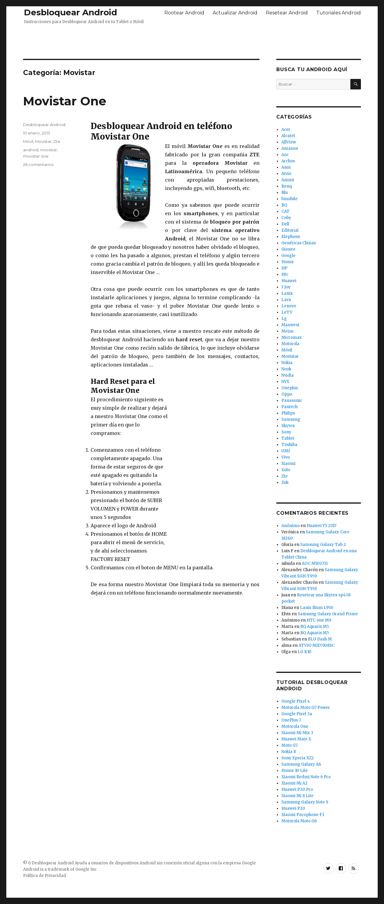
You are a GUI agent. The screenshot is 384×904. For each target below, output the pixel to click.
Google (288, 255)
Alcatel (288, 135)
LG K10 (304, 651)
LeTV (286, 312)
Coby (286, 217)
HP (284, 268)
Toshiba (289, 444)
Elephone (290, 236)
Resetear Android (287, 13)
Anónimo (290, 525)
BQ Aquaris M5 (314, 626)
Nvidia (287, 375)
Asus (286, 167)
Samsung (290, 419)
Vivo (285, 457)
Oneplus (289, 387)
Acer (285, 129)
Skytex (288, 425)
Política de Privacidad (44, 875)
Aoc (285, 154)
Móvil (28, 141)
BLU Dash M (320, 639)
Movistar (43, 141)
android (30, 149)
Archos (288, 161)
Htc (284, 274)
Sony (286, 432)
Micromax (291, 337)
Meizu (287, 331)
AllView (288, 142)
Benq (286, 186)
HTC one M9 (319, 620)
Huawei (288, 280)
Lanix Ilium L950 (316, 607)
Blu (284, 192)
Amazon (289, 148)
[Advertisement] (192, 39)
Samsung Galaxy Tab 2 (323, 544)
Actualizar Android (235, 13)
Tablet (287, 438)
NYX (285, 381)
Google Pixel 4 (295, 701)
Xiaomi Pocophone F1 (302, 814)
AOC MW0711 (315, 563)
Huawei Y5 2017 (321, 525)
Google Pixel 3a (296, 713)
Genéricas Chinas (298, 243)
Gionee (288, 249)
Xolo (285, 469)
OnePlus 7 (291, 720)
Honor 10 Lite (294, 770)
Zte (56, 141)
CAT (285, 211)
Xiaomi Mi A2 (294, 783)
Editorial (289, 230)
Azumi (287, 179)
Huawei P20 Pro (297, 789)
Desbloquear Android (70, 12)
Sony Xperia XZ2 (297, 758)
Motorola (290, 343)
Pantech (289, 406)
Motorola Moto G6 (299, 821)
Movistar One (64, 101)
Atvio (286, 173)
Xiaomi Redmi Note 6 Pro (306, 776)
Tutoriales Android (338, 13)
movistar (48, 149)
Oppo (286, 394)
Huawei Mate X (296, 739)
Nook (286, 369)
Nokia (286, 362)
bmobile (289, 198)
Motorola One (294, 726)
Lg (284, 318)
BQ (284, 205)
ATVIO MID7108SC (316, 645)
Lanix (287, 293)
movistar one (36, 156)
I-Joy (286, 287)
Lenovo (288, 306)
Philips (288, 413)
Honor (287, 261)
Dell (285, 224)
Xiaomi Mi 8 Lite (297, 795)
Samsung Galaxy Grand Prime (328, 613)
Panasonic (291, 400)
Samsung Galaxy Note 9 (304, 802)
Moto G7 (289, 745)
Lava (286, 299)
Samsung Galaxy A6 (301, 764)
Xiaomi (288, 463)
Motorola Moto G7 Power (305, 707)
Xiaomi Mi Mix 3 (297, 732)
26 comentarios (38, 164)
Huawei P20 (293, 808)
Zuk (285, 482)
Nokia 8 (288, 751)
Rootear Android (184, 13)
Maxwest (290, 324)
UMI (285, 451)
